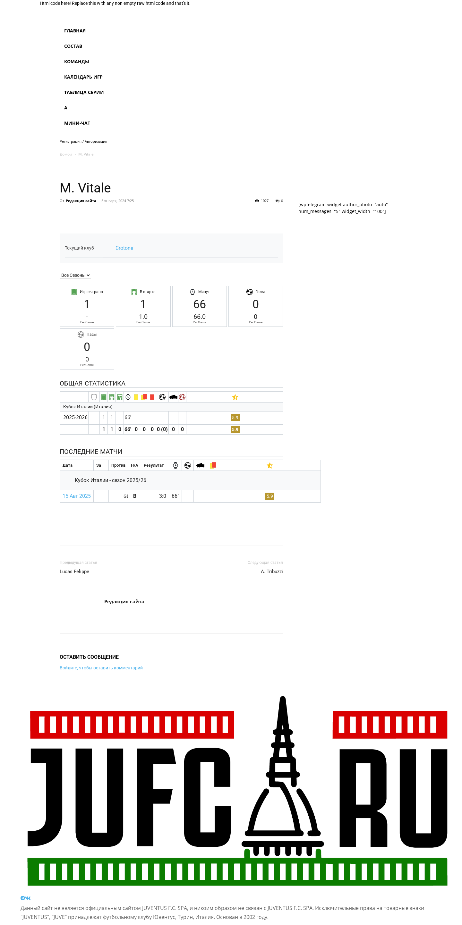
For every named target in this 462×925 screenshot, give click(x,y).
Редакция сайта (81, 200)
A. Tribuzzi (272, 571)
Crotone (124, 248)
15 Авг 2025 (77, 496)
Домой (66, 154)
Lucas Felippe (74, 571)
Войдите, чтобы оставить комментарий (101, 667)
